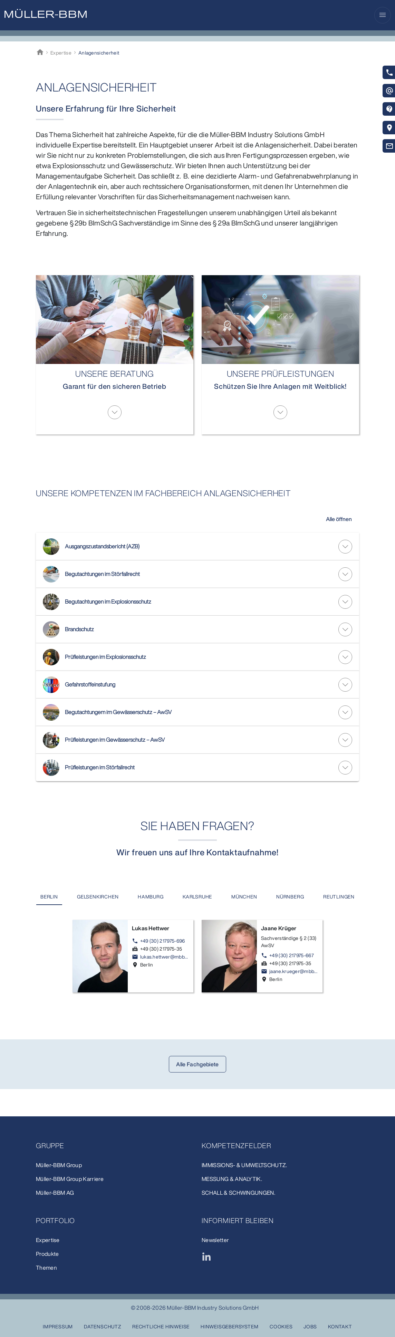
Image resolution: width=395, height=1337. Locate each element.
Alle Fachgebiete (197, 1092)
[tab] (74, 897)
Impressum (58, 1326)
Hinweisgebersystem (229, 1326)
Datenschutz (102, 1326)
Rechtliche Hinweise (161, 1326)
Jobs (310, 1326)
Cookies (281, 1326)
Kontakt (340, 1326)
